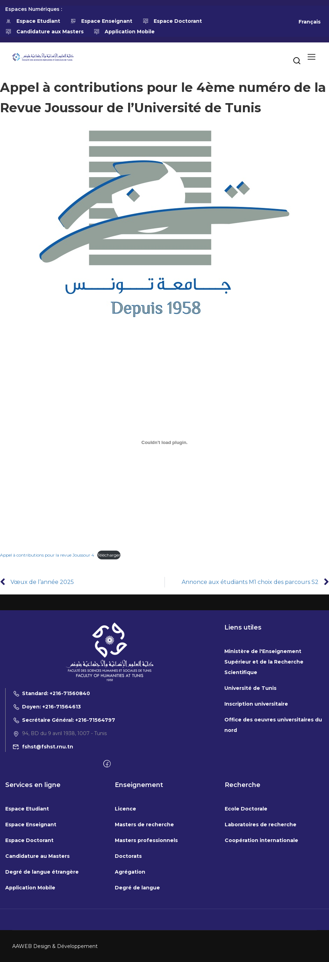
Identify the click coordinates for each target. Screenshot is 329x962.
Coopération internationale (261, 840)
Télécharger (108, 555)
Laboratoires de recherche (260, 824)
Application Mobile (124, 31)
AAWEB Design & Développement (55, 946)
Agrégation (130, 872)
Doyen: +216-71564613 (47, 707)
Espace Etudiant (32, 21)
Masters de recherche (144, 824)
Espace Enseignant (101, 21)
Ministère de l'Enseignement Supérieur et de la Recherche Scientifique (263, 661)
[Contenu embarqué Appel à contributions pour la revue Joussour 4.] (164, 442)
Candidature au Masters (37, 856)
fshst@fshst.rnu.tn (43, 747)
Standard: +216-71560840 (51, 693)
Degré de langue (137, 887)
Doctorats (128, 856)
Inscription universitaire (256, 704)
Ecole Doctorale (246, 809)
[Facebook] (107, 764)
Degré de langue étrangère (42, 872)
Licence (125, 809)
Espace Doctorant (172, 21)
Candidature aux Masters (44, 31)
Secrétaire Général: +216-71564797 (64, 720)
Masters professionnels (146, 840)
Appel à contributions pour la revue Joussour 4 (47, 555)
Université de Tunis (250, 688)
